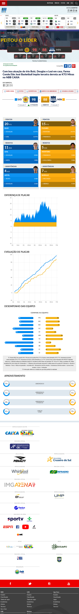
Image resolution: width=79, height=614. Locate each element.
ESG (72, 3)
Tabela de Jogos (5, 599)
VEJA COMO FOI (10, 26)
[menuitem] (50, 3)
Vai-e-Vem (4, 608)
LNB (68, 3)
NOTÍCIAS (50, 3)
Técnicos (3, 606)
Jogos (55, 599)
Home (2, 33)
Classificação (4, 597)
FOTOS (63, 3)
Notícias (10, 33)
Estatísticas (4, 601)
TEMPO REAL (35, 27)
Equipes (3, 594)
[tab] (9, 91)
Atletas (3, 604)
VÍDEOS (57, 3)
